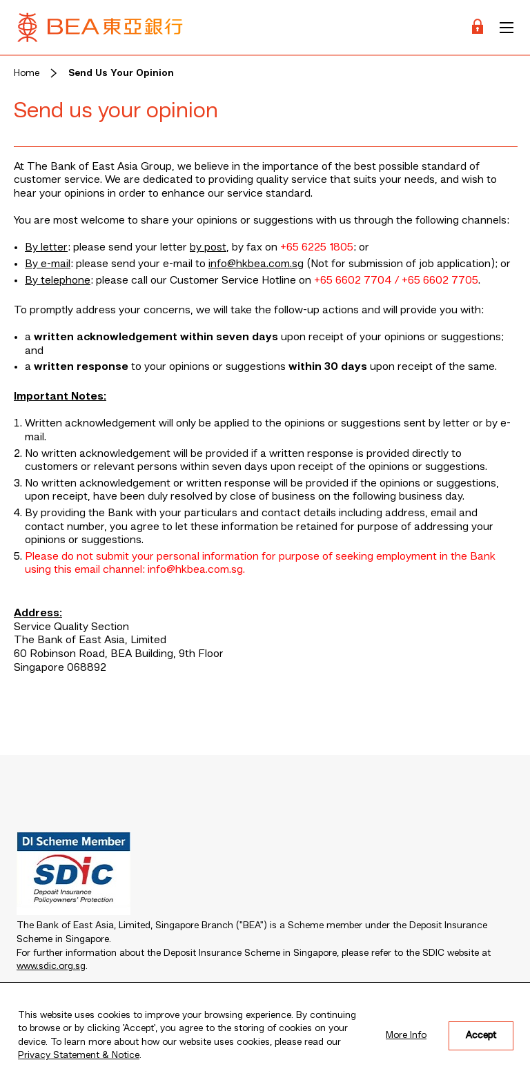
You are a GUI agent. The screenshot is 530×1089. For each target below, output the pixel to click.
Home (26, 73)
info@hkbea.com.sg (256, 264)
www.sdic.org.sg (51, 966)
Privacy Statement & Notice (78, 1055)
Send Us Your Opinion (121, 73)
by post (208, 247)
